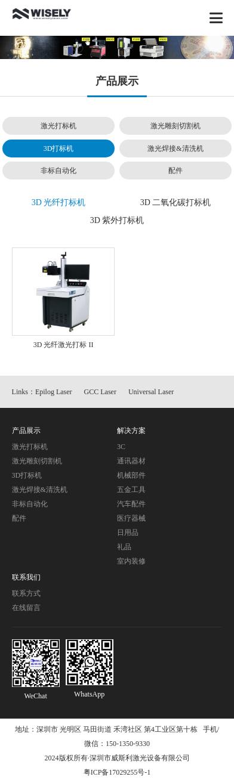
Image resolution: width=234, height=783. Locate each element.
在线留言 (26, 608)
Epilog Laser (53, 392)
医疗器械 (131, 518)
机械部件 (131, 475)
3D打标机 (59, 148)
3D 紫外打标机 (117, 220)
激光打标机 (58, 126)
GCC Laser (100, 392)
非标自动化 (58, 170)
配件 (175, 170)
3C (121, 446)
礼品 (124, 547)
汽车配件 (131, 504)
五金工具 (131, 489)
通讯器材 (131, 461)
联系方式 (26, 593)
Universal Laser (151, 392)
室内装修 (131, 561)
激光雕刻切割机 (175, 126)
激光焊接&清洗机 (175, 148)
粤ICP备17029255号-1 (117, 772)
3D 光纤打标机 (59, 202)
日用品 (127, 532)
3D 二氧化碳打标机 (175, 202)
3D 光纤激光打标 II (63, 345)
